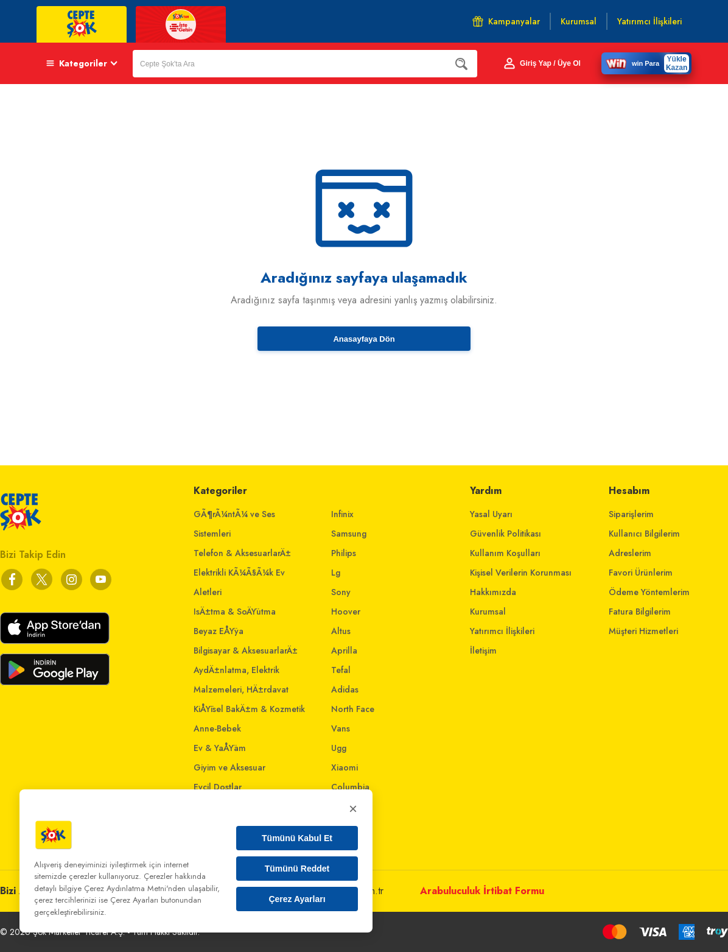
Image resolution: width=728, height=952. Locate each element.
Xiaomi (344, 767)
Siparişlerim (631, 514)
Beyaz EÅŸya (218, 631)
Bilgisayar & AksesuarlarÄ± (246, 650)
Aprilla (344, 650)
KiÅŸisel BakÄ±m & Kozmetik (249, 709)
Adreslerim (630, 553)
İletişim (483, 650)
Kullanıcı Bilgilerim (644, 533)
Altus (341, 631)
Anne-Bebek (217, 728)
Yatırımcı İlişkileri (502, 631)
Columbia (350, 787)
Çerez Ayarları (296, 899)
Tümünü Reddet (297, 868)
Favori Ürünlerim (641, 572)
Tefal (341, 670)
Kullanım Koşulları (505, 553)
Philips (343, 553)
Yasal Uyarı (491, 514)
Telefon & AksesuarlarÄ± (242, 553)
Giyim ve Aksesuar (229, 767)
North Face (352, 709)
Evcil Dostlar (218, 787)
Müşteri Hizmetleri (643, 631)
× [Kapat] (353, 808)
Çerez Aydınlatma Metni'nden (135, 888)
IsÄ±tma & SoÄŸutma (235, 611)
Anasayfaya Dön (363, 339)
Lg (335, 572)
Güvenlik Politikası (505, 533)
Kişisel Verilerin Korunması (521, 572)
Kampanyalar (506, 21)
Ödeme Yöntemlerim (649, 592)
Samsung (348, 533)
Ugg (338, 748)
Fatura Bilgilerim (640, 611)
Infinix (342, 514)
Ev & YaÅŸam (220, 748)
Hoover (345, 611)
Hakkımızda (493, 592)
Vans (340, 728)
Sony (341, 592)
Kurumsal (488, 611)
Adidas (345, 689)
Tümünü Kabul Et (297, 838)
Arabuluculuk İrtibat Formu (482, 891)
